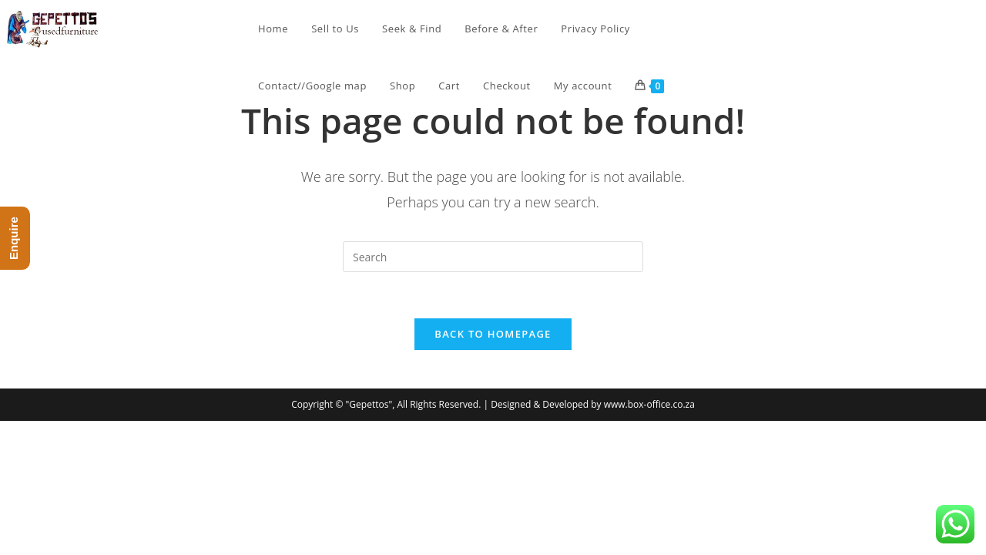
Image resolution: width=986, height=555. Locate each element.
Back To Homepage (492, 334)
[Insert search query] (493, 256)
